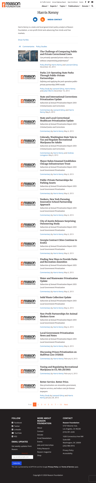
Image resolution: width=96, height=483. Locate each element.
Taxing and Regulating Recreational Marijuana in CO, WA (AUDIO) (59, 368)
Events (81, 2)
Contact (40, 431)
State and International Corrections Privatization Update (58, 98)
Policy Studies (41, 46)
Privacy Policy (68, 450)
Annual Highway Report (59, 2)
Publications (73, 6)
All (20, 46)
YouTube (17, 433)
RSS (14, 436)
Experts (53, 6)
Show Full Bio (23, 40)
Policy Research (43, 448)
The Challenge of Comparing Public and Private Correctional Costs (58, 53)
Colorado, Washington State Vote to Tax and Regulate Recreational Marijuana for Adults (58, 140)
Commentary (45, 110)
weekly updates (21, 446)
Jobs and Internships (45, 445)
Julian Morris (49, 91)
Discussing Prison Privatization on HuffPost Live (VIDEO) (58, 353)
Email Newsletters (44, 438)
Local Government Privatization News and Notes (57, 334)
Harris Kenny (57, 65)
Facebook (17, 422)
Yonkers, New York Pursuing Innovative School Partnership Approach (56, 202)
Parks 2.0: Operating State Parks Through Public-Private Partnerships (57, 75)
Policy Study (45, 88)
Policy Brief (44, 65)
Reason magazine (44, 452)
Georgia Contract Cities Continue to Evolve (58, 241)
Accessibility (67, 453)
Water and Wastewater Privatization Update (59, 279)
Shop (39, 455)
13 (61, 404)
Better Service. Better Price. (54, 382)
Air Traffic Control (45, 2)
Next (66, 404)
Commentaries (28, 46)
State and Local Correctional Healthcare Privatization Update (57, 119)
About (44, 6)
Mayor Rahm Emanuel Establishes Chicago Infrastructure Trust (58, 162)
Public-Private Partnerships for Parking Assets (56, 181)
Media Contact (55, 19)
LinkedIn (16, 429)
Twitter (16, 426)
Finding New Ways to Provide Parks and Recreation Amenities (58, 260)
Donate (85, 6)
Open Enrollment (73, 2)
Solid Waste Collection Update (55, 297)
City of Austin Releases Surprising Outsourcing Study (58, 222)
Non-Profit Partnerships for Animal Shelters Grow (58, 315)
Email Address (20, 453)
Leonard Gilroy (72, 65)
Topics (62, 6)
